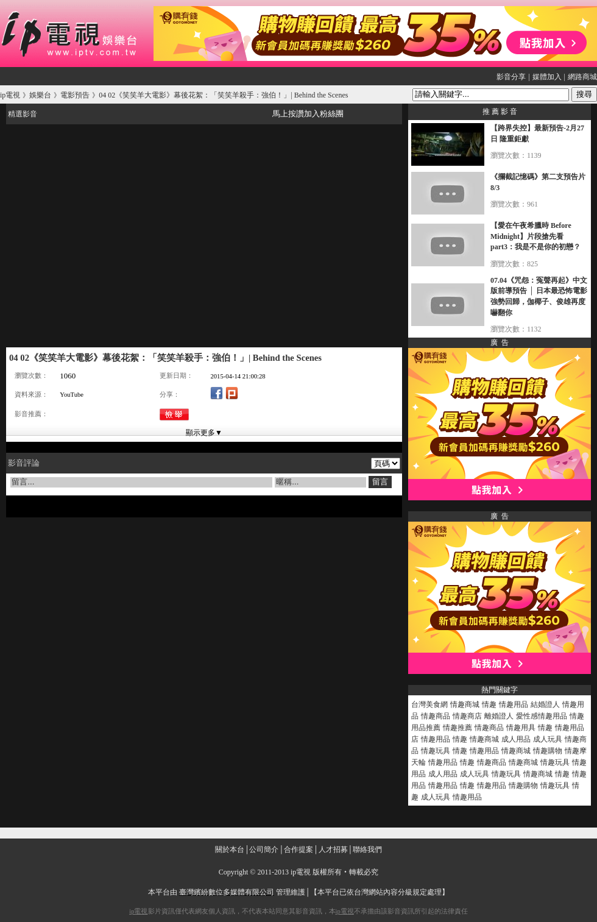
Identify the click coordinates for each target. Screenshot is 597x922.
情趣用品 (513, 704)
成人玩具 (547, 739)
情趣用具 (520, 727)
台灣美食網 (429, 704)
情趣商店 (467, 716)
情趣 (489, 704)
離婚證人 (499, 716)
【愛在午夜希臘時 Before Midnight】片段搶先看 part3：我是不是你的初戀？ (535, 236)
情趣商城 (464, 704)
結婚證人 (545, 704)
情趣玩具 (435, 750)
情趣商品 (435, 716)
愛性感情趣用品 (541, 716)
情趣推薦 (457, 727)
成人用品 (516, 739)
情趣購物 (547, 750)
